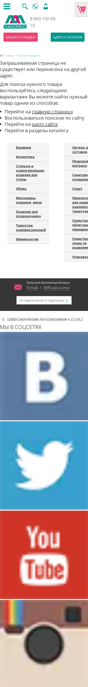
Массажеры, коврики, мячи (29, 200)
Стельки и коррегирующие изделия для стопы (30, 173)
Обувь (21, 188)
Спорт (77, 188)
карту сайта (45, 124)
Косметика (25, 157)
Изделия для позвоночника (28, 213)
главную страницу (52, 111)
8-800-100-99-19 (43, 22)
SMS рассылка (56, 287)
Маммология (27, 239)
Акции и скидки (20, 37)
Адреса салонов (67, 37)
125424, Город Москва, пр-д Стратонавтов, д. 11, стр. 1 (45, 319)
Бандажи (23, 147)
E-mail (32, 287)
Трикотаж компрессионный (31, 227)
